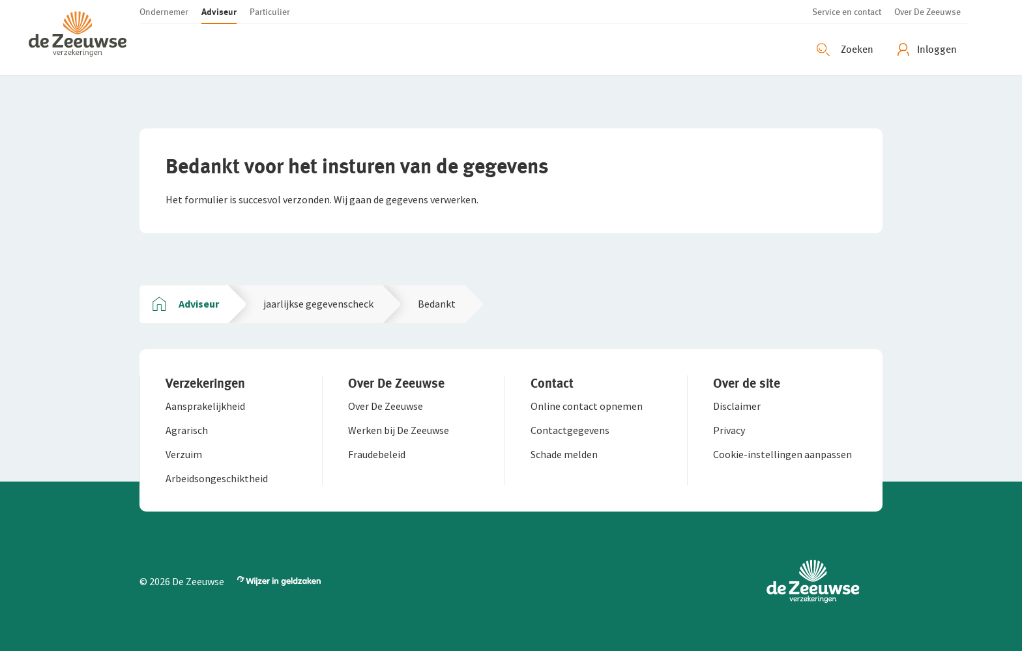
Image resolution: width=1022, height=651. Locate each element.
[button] (84, 37)
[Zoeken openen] (846, 49)
